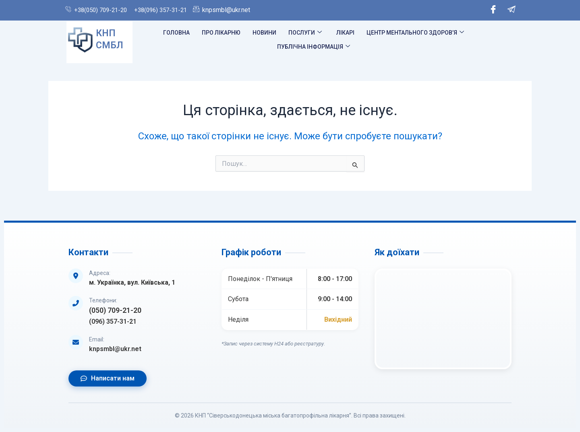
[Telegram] (511, 10)
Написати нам (108, 378)
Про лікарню (221, 32)
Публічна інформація (313, 46)
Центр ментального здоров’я (415, 32)
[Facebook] (493, 10)
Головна (176, 32)
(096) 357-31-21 (113, 321)
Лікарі (345, 32)
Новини (264, 32)
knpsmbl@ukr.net (115, 349)
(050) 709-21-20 (115, 310)
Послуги (305, 32)
